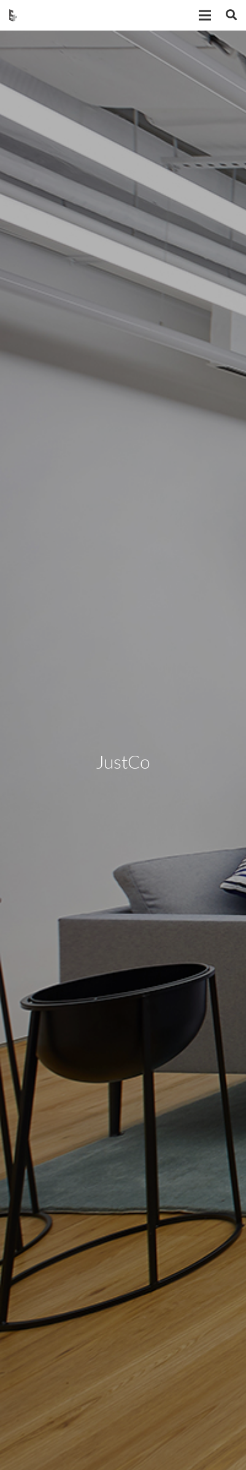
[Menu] (204, 15)
